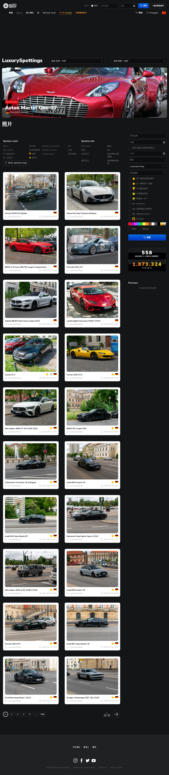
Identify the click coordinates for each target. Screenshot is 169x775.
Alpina (8, 321)
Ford (7, 697)
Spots (19, 13)
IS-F (13, 374)
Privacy (103, 768)
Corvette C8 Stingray (25, 482)
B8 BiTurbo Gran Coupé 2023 (26, 321)
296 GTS (77, 374)
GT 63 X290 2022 (29, 428)
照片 (96, 6)
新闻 (86, 6)
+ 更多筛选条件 (158, 6)
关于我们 (76, 747)
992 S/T (79, 267)
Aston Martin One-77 (31, 107)
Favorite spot (12, 102)
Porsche (71, 267)
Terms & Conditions (84, 768)
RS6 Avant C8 (78, 482)
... (35, 714)
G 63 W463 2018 (29, 590)
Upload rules (49, 13)
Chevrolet (10, 482)
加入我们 (30, 13)
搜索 (143, 6)
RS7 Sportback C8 (80, 644)
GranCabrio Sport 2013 (87, 536)
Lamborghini (73, 321)
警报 (139, 13)
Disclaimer (116, 768)
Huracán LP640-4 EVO (89, 321)
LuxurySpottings (14, 216)
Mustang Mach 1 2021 (20, 697)
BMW (7, 267)
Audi (69, 482)
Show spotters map (16, 162)
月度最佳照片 (81, 13)
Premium (66, 13)
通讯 (94, 747)
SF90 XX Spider (19, 213)
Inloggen (152, 13)
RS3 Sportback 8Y (19, 536)
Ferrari (8, 213)
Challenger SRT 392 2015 (86, 697)
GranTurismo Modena (86, 213)
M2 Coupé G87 (79, 428)
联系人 (86, 747)
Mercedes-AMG (12, 428)
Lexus (8, 374)
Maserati (71, 213)
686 (43, 714)
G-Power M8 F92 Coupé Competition (29, 267)
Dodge (70, 697)
